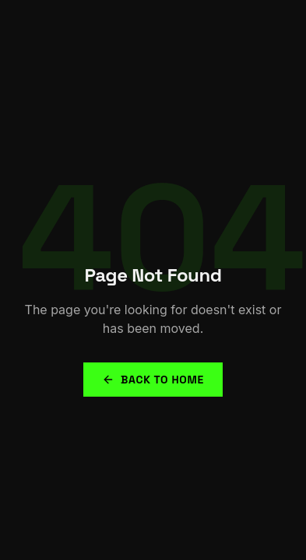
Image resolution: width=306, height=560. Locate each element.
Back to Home (153, 380)
